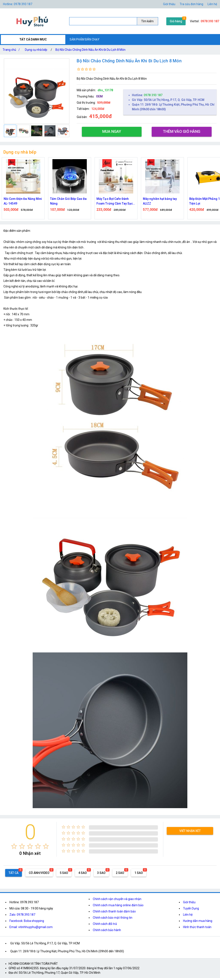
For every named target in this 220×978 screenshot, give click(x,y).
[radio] (14, 846)
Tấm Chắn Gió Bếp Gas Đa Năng (68, 201)
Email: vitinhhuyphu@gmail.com (31, 927)
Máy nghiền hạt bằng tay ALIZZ (160, 201)
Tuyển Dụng (191, 908)
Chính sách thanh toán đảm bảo (114, 911)
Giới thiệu (169, 4)
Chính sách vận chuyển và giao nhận (117, 899)
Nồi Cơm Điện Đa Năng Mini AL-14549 (23, 201)
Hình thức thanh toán (197, 927)
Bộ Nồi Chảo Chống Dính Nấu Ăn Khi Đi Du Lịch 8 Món (90, 49)
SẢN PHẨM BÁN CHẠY (84, 39)
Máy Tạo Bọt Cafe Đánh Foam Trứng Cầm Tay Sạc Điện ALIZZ (114, 201)
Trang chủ (12, 49)
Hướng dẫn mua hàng (197, 921)
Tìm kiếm (147, 21)
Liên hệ (212, 4)
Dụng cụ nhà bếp (36, 49)
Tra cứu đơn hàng (191, 4)
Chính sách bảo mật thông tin (112, 917)
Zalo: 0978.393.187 (22, 914)
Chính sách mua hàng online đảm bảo (118, 905)
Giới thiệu (189, 902)
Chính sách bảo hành (107, 930)
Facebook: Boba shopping (26, 921)
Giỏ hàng (176, 21)
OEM (99, 96)
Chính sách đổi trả (105, 924)
